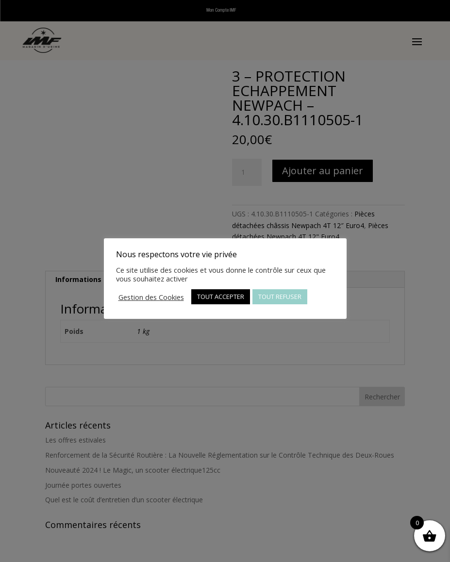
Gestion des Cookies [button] (151, 297)
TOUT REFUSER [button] (279, 296)
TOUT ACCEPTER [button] (220, 296)
